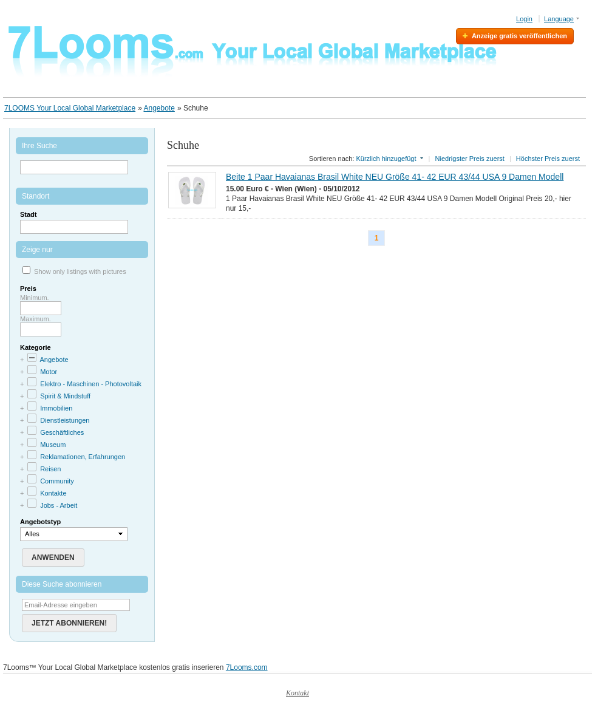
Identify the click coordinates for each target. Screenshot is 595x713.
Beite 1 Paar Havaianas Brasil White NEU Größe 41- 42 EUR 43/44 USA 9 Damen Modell (394, 177)
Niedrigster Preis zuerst (470, 158)
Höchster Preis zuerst (548, 158)
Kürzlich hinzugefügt (386, 158)
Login (524, 18)
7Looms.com (247, 667)
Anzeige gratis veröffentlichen (519, 35)
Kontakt (297, 693)
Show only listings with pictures (80, 271)
